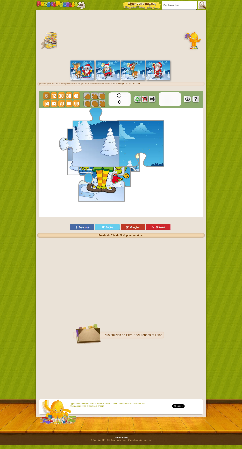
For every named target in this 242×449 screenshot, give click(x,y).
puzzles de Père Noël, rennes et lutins (136, 335)
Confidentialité (121, 438)
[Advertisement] (121, 35)
